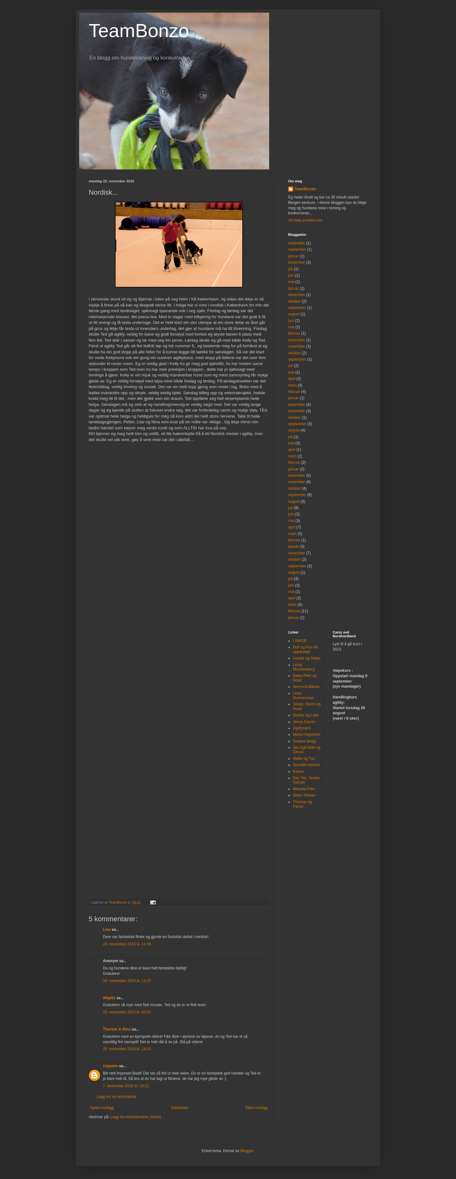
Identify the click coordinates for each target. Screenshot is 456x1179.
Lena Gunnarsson (303, 695)
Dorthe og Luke (306, 715)
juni (291, 275)
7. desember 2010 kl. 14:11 (126, 1086)
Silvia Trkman (304, 795)
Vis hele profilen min (305, 220)
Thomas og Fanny (302, 804)
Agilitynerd (302, 728)
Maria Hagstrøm (306, 734)
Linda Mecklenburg (304, 667)
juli (290, 269)
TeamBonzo (139, 30)
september (297, 249)
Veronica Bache (306, 686)
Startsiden (179, 1108)
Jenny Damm (304, 722)
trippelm (110, 1066)
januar (293, 256)
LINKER (300, 641)
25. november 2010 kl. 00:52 (127, 1012)
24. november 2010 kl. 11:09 (127, 944)
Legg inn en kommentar (116, 1096)
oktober (294, 301)
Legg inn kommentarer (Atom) (136, 1117)
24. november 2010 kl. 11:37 (127, 981)
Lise (107, 929)
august (294, 314)
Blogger (246, 1151)
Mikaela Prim (304, 789)
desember (296, 262)
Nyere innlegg (102, 1108)
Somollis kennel (306, 765)
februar (294, 333)
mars (292, 385)
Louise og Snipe (306, 658)
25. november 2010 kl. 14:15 (127, 1049)
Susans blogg (304, 741)
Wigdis (109, 998)
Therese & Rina (116, 1029)
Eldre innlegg (256, 1108)
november (296, 243)
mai (291, 282)
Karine (298, 771)
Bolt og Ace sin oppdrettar (305, 649)
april (291, 378)
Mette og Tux (304, 758)
